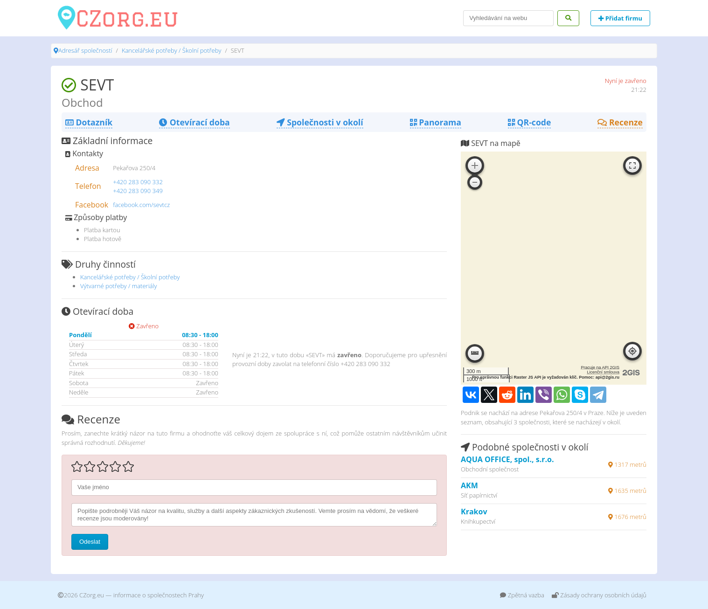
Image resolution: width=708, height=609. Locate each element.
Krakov (474, 511)
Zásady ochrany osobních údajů (599, 595)
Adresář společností (85, 50)
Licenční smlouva (603, 372)
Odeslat (89, 541)
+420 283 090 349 (138, 191)
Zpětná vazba (522, 595)
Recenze (620, 122)
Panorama (435, 122)
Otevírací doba (194, 122)
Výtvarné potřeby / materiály (118, 286)
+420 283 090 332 (138, 182)
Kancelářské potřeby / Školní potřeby (172, 50)
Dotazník (88, 122)
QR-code (529, 122)
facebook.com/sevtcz (141, 205)
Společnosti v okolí (320, 122)
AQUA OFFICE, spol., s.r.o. (507, 459)
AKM (469, 485)
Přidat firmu (620, 18)
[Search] (508, 18)
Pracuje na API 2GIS (600, 367)
